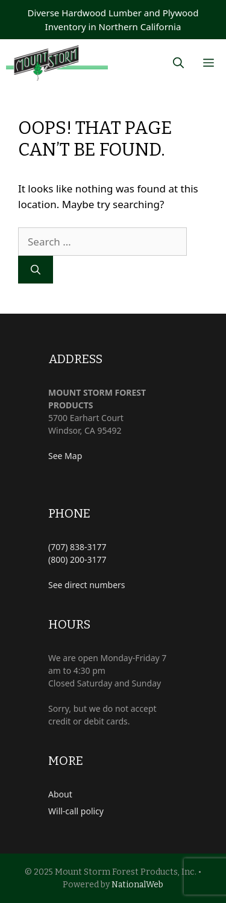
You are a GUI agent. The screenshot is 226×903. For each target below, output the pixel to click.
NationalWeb (137, 884)
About (60, 794)
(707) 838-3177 (77, 547)
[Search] (35, 270)
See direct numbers (86, 585)
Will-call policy (76, 811)
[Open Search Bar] (178, 63)
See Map (65, 455)
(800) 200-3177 (77, 559)
